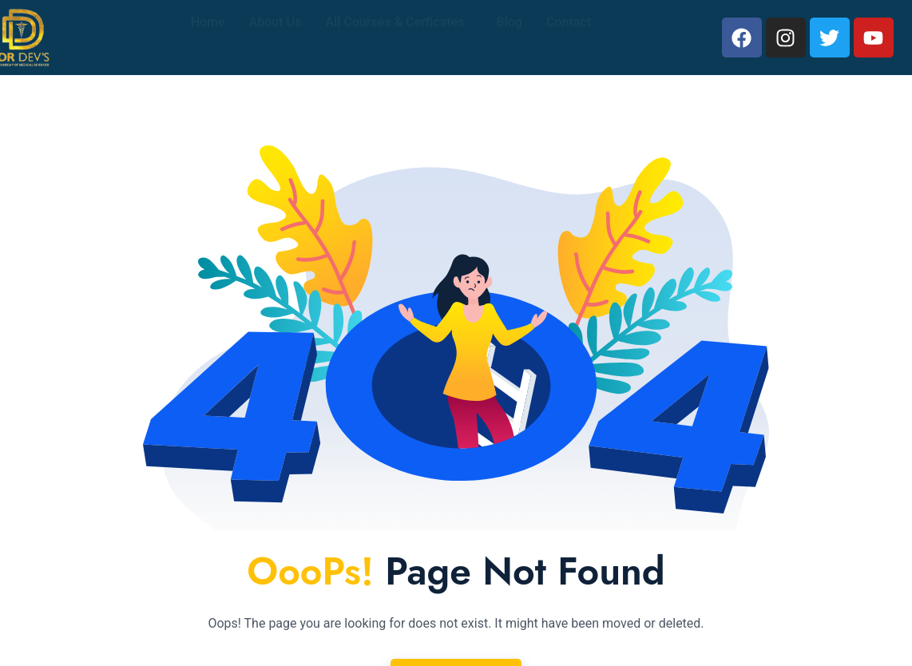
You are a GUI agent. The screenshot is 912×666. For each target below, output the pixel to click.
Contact (568, 37)
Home (208, 37)
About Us (275, 37)
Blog (508, 37)
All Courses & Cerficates (394, 37)
